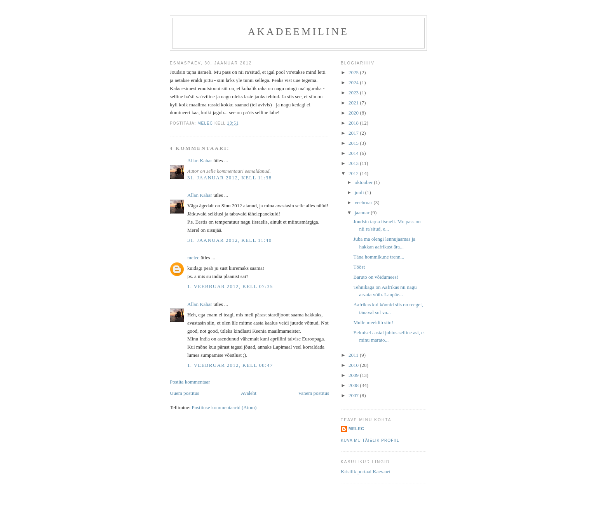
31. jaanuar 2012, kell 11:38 (229, 178)
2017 (354, 133)
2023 (354, 92)
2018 (354, 123)
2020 (354, 113)
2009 (354, 375)
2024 (354, 82)
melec (193, 257)
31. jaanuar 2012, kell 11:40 (229, 240)
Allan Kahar (199, 160)
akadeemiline (298, 31)
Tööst (359, 267)
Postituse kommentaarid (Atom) (224, 407)
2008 (354, 385)
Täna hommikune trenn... (378, 257)
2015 (354, 143)
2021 (354, 103)
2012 (354, 173)
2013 (354, 163)
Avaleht (248, 393)
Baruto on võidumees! (375, 277)
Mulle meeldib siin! (373, 322)
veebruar (364, 202)
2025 (354, 72)
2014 (354, 153)
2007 (354, 395)
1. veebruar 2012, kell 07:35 (230, 286)
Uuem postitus (184, 393)
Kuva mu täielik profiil (370, 440)
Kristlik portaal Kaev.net (365, 471)
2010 (354, 365)
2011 (354, 355)
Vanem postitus (313, 393)
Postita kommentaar (190, 382)
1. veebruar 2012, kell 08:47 (230, 365)
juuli (360, 192)
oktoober (364, 182)
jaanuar (363, 212)
